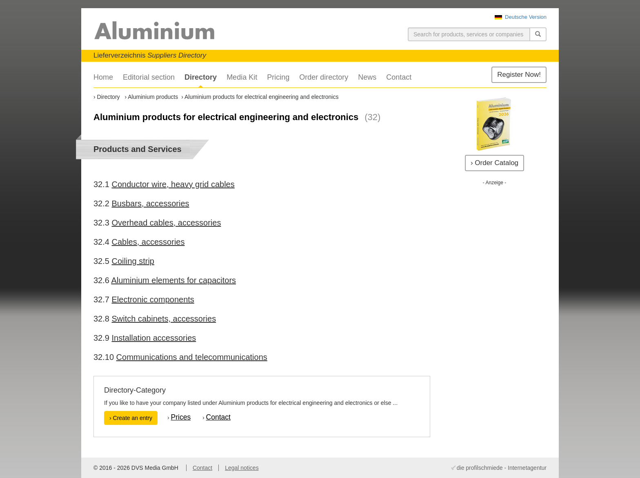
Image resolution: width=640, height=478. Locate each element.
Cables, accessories (147, 241)
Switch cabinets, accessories (163, 318)
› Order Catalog (494, 163)
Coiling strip (132, 261)
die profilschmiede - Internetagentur (502, 468)
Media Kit (242, 77)
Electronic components (152, 299)
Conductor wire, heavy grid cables (172, 184)
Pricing (278, 77)
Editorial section (149, 77)
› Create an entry (130, 418)
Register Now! (519, 74)
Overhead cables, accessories (166, 222)
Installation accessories (153, 337)
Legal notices (242, 468)
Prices (181, 417)
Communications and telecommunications (191, 357)
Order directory (323, 77)
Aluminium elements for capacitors (173, 280)
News (367, 77)
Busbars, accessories (150, 203)
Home (103, 77)
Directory (200, 77)
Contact (398, 77)
